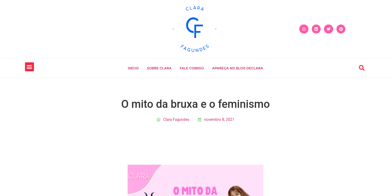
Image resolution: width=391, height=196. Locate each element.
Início (133, 68)
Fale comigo (192, 68)
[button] (29, 66)
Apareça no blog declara (237, 68)
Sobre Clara (159, 68)
